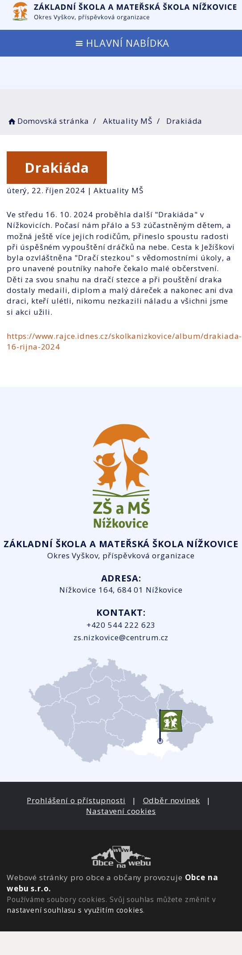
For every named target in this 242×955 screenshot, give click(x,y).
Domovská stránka (48, 121)
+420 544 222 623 (121, 625)
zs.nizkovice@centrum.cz (121, 637)
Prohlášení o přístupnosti (76, 800)
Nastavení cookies (121, 811)
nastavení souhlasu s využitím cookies (75, 910)
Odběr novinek (171, 800)
